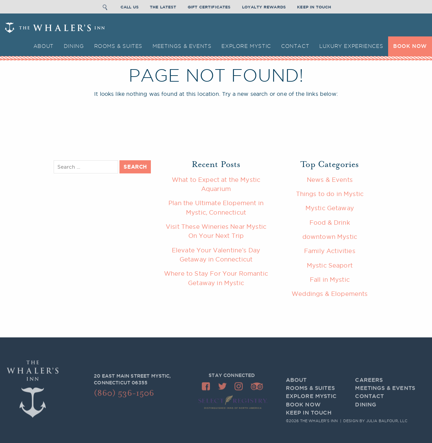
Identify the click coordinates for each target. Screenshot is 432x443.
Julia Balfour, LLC (387, 422)
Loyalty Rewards (264, 6)
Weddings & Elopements (330, 293)
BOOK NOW (410, 46)
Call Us (129, 6)
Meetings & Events (182, 46)
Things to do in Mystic (330, 193)
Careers (369, 389)
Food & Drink (329, 222)
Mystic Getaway (329, 207)
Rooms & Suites (118, 46)
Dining (74, 46)
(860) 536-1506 (124, 395)
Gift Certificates (209, 6)
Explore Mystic (246, 46)
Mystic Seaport (330, 265)
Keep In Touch (314, 6)
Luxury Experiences (351, 46)
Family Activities (329, 250)
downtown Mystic (329, 236)
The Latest (163, 6)
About (43, 46)
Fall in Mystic (330, 279)
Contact (295, 46)
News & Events (330, 179)
